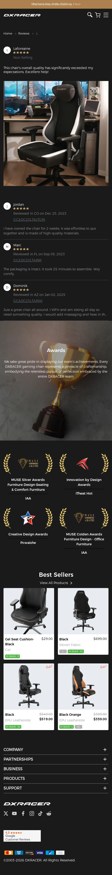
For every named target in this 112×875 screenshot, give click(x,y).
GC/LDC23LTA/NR (27, 260)
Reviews (23, 33)
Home (8, 33)
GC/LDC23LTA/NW (27, 301)
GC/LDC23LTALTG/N (29, 219)
